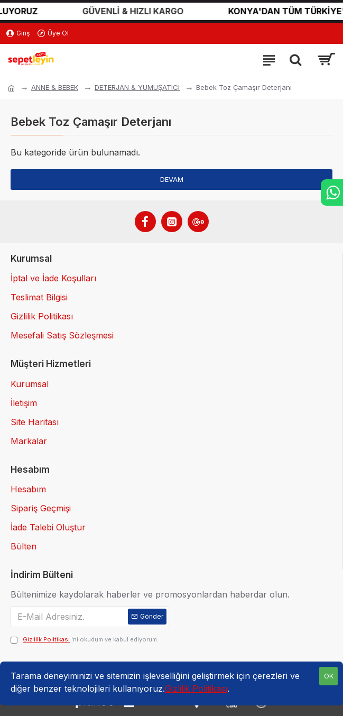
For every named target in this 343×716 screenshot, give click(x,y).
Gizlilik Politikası (196, 688)
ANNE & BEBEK (54, 87)
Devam (171, 179)
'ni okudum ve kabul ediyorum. (85, 639)
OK (328, 676)
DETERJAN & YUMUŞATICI (137, 87)
